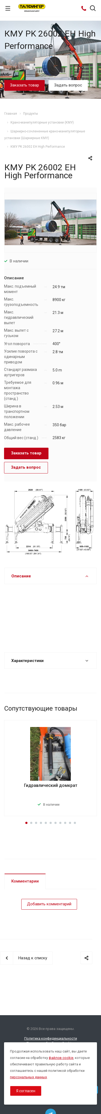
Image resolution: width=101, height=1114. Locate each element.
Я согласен (25, 1091)
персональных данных (28, 1077)
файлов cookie (61, 1058)
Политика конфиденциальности (50, 1038)
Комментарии (25, 881)
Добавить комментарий (49, 904)
